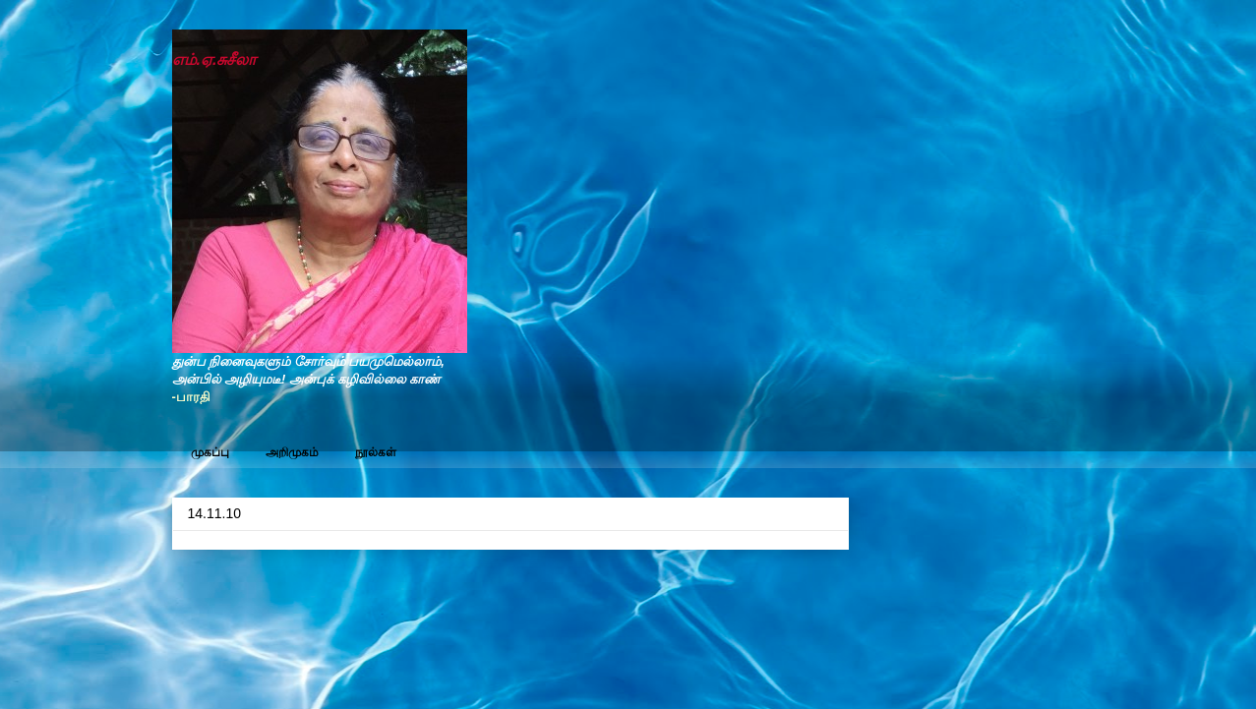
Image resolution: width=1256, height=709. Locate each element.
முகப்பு (210, 452)
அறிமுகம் (292, 452)
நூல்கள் (375, 452)
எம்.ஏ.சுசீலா (214, 59)
